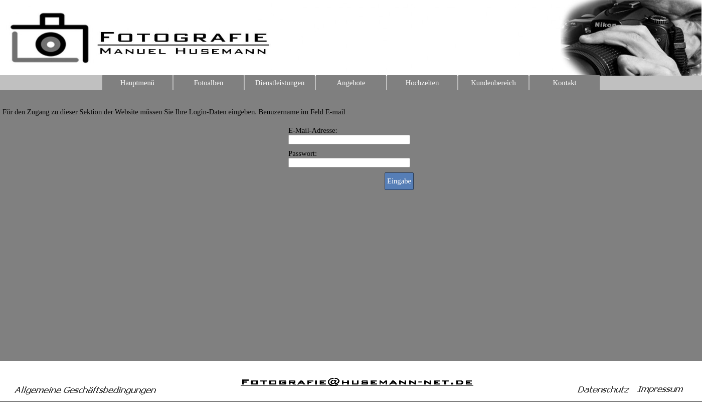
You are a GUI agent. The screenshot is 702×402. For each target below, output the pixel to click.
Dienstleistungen (280, 83)
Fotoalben (209, 83)
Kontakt (564, 83)
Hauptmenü (137, 83)
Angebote (351, 83)
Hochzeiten (422, 83)
